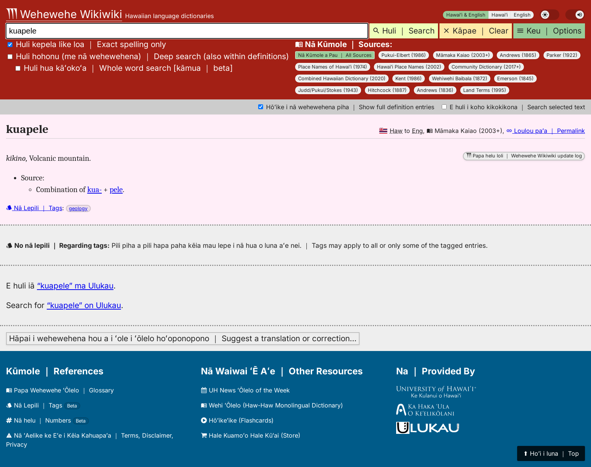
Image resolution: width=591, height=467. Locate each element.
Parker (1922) (562, 55)
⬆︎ (551, 453)
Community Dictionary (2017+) (486, 67)
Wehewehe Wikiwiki (64, 14)
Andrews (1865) (518, 55)
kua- (94, 189)
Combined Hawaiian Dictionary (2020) (342, 78)
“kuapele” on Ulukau (84, 305)
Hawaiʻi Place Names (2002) (409, 67)
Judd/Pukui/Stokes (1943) (328, 90)
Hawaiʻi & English (465, 15)
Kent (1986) (408, 78)
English (522, 15)
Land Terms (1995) (484, 90)
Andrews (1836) (435, 90)
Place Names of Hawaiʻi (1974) (332, 67)
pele (116, 189)
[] (124, 68)
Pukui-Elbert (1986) (403, 55)
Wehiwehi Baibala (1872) (460, 78)
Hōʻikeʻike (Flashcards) (237, 420)
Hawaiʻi (499, 15)
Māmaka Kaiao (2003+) (463, 55)
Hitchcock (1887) (387, 90)
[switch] (549, 14)
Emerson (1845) (515, 78)
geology (78, 208)
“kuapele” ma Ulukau (75, 285)
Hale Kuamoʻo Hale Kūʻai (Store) (250, 435)
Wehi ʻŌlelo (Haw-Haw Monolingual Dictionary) (272, 405)
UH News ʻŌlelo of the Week (245, 390)
